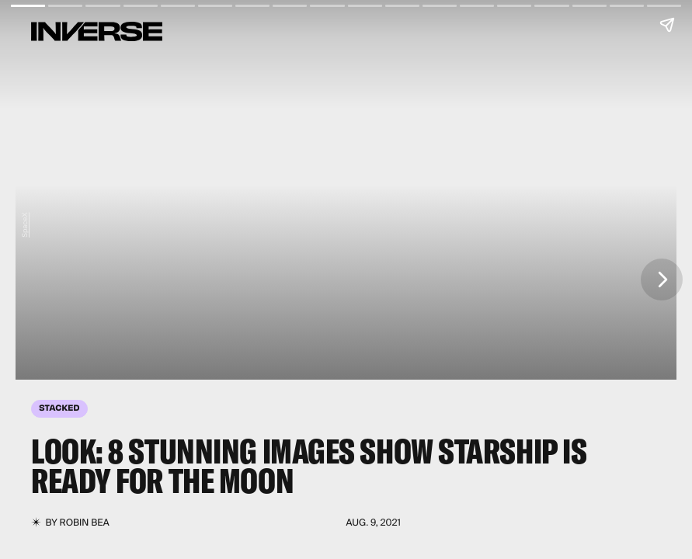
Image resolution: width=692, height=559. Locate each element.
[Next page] (662, 279)
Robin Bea (85, 522)
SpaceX (25, 224)
